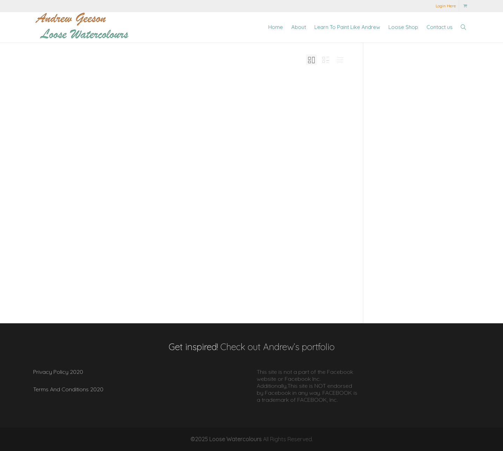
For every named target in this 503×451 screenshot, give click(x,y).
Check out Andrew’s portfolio (277, 347)
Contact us (440, 27)
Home (275, 27)
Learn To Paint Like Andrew (347, 27)
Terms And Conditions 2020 (68, 389)
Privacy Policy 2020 (58, 371)
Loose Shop (403, 27)
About (298, 27)
